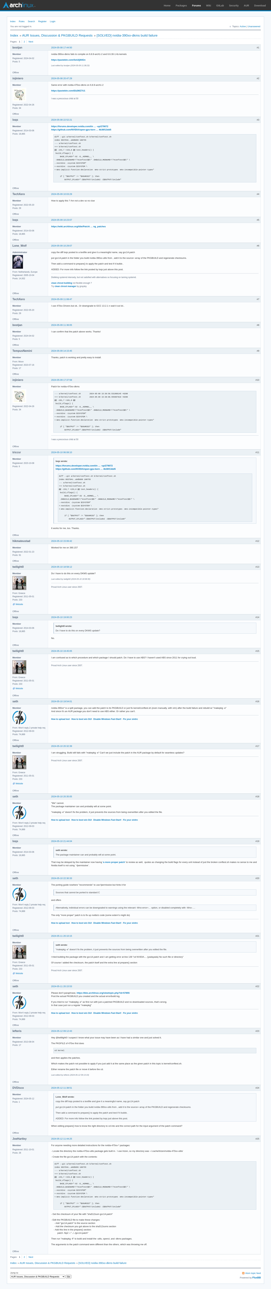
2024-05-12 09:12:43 (61, 1031)
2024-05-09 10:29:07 (61, 245)
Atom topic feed (253, 1273)
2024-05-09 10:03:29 (61, 194)
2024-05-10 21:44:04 (61, 841)
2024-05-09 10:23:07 (61, 220)
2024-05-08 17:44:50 (61, 47)
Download (260, 5)
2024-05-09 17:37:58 (61, 380)
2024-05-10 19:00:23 (61, 617)
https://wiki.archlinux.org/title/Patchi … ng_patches (78, 226)
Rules (22, 21)
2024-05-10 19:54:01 (61, 701)
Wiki (208, 5)
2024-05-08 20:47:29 (61, 78)
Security (234, 5)
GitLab (220, 5)
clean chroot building (61, 283)
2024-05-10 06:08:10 (61, 452)
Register (42, 21)
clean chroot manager (65, 286)
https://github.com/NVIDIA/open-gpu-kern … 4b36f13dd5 (81, 129)
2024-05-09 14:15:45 (61, 351)
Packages (181, 5)
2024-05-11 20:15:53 (61, 986)
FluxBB (256, 1277)
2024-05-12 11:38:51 (61, 1088)
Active (243, 26)
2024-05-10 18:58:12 (61, 567)
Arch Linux (19, 5)
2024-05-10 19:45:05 (61, 651)
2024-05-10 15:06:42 (61, 541)
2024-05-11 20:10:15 (61, 936)
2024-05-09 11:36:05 (61, 325)
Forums (196, 5)
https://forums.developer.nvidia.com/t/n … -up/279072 (79, 126)
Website (19, 604)
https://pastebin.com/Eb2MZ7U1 (68, 90)
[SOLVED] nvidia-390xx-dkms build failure (127, 35)
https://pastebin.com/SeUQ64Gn (68, 60)
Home (167, 5)
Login (52, 21)
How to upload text (60, 719)
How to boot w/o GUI (81, 719)
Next (31, 41)
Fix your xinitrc (130, 719)
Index (13, 21)
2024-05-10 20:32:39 (61, 746)
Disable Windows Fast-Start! (107, 719)
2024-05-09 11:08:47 (61, 299)
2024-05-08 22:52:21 (61, 119)
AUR (246, 5)
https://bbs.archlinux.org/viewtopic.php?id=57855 (103, 993)
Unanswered (254, 26)
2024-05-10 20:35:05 (61, 796)
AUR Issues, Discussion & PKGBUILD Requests (57, 35)
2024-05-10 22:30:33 (61, 878)
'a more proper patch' (114, 862)
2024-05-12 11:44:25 (61, 1138)
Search (31, 21)
